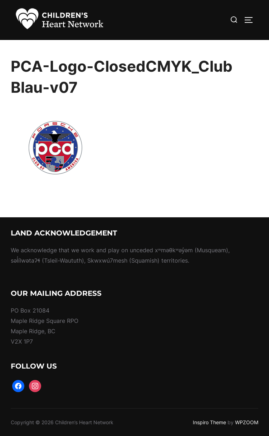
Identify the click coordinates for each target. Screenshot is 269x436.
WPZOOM (246, 422)
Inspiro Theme (209, 422)
